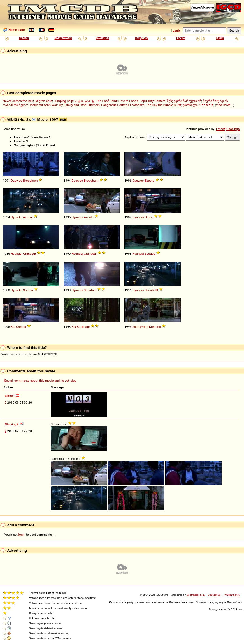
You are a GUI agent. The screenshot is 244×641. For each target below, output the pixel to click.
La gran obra (43, 101)
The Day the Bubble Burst (164, 105)
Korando (155, 327)
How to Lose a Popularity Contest (142, 101)
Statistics (102, 38)
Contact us (214, 594)
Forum (180, 38)
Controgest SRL (195, 594)
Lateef (220, 129)
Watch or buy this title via (29, 354)
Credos (21, 327)
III (156, 290)
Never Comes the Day (18, 101)
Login (176, 31)
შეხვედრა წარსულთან (184, 101)
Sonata (28, 290)
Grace (149, 217)
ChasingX (233, 129)
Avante (89, 217)
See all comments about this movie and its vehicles (40, 381)
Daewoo (16, 181)
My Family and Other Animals (79, 105)
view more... (224, 105)
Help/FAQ (141, 38)
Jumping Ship (63, 101)
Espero (149, 181)
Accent (28, 217)
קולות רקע (206, 105)
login (21, 535)
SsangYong (140, 327)
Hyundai (16, 217)
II (95, 290)
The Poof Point (106, 101)
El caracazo (136, 105)
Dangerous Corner (114, 105)
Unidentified (63, 38)
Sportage (83, 327)
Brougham (30, 181)
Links (220, 38)
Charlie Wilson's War (43, 105)
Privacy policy (232, 594)
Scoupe (150, 254)
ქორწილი (190, 105)
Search (24, 38)
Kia (13, 327)
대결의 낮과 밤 (85, 101)
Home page (16, 30)
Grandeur (29, 254)
